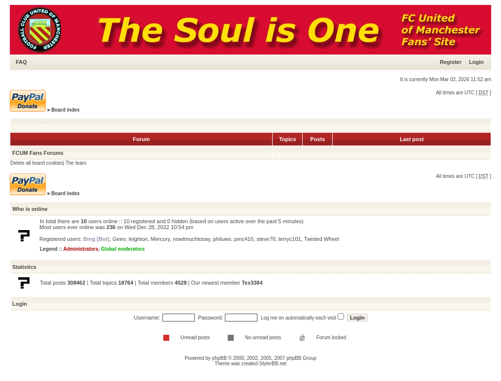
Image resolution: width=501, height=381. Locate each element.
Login (476, 62)
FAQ (21, 62)
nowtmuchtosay (191, 239)
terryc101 (290, 239)
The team (75, 163)
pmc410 (243, 239)
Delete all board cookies (36, 163)
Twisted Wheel (322, 239)
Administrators (80, 249)
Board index (65, 110)
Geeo (119, 239)
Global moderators (123, 249)
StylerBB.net (273, 363)
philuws (222, 239)
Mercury (160, 239)
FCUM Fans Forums (37, 153)
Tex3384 (252, 283)
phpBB (219, 358)
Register (451, 62)
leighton (138, 239)
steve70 (266, 239)
